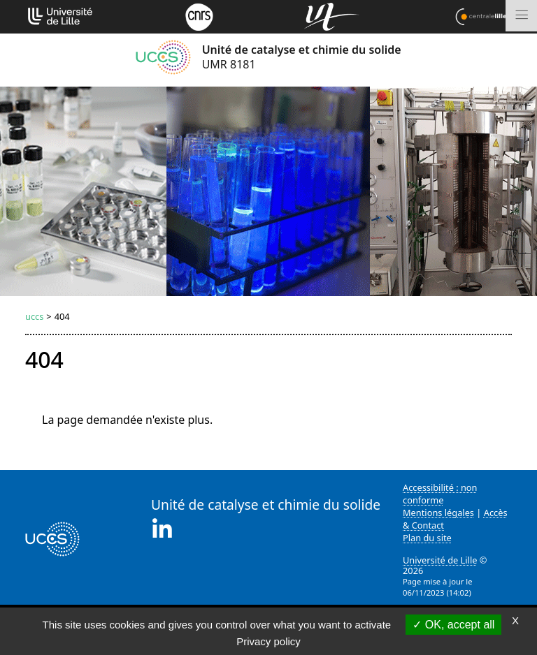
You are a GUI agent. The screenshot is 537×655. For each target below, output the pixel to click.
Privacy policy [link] (268, 641)
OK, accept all (453, 625)
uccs (34, 316)
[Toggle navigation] (521, 15)
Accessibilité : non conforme (440, 493)
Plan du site (427, 537)
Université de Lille (440, 560)
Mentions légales (438, 512)
